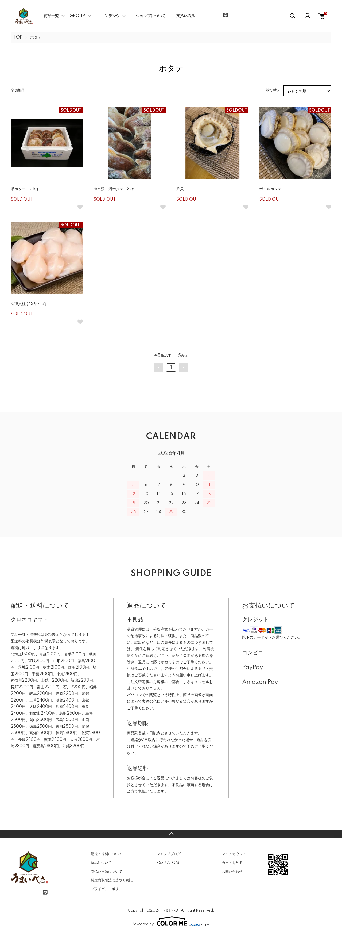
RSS (160, 863)
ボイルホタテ (270, 189)
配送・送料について (106, 854)
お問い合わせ (232, 872)
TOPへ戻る (171, 834)
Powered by (171, 921)
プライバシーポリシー (108, 889)
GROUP (77, 16)
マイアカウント (234, 854)
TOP (17, 37)
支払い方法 (185, 16)
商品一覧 (51, 16)
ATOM (173, 863)
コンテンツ (110, 16)
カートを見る (232, 863)
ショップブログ (168, 854)
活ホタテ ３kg (24, 189)
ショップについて (151, 16)
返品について (101, 863)
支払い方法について (106, 872)
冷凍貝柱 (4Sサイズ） (29, 304)
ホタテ (35, 37)
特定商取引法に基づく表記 (112, 880)
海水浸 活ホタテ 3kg (114, 189)
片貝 (180, 189)
